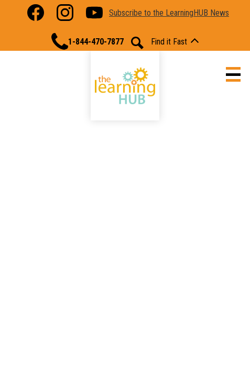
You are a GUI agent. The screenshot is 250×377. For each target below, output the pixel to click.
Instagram (65, 14)
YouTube (94, 14)
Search (137, 43)
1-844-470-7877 (87, 41)
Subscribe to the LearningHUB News (169, 13)
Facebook (35, 14)
